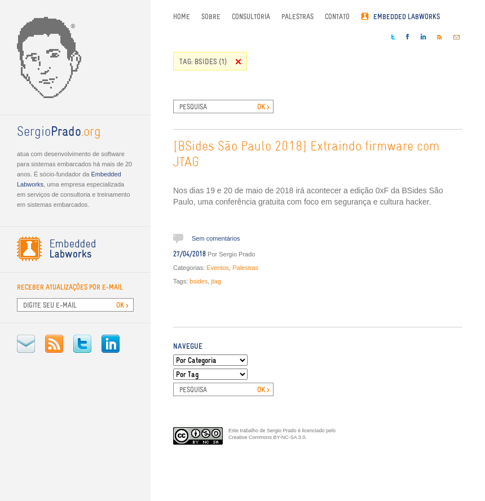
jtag (216, 281)
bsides (198, 281)
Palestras (297, 16)
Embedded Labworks (406, 16)
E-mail (26, 344)
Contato (337, 16)
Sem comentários (216, 238)
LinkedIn (111, 344)
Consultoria (251, 16)
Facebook (407, 36)
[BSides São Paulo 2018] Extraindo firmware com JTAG (306, 155)
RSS (54, 344)
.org (59, 132)
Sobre (211, 16)
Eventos (217, 267)
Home (181, 16)
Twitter (82, 344)
